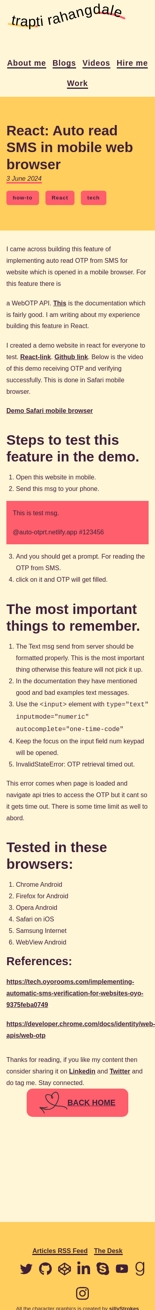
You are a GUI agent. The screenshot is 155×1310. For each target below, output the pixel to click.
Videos (96, 63)
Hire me (132, 63)
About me (26, 63)
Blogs (64, 63)
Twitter (120, 1068)
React (60, 198)
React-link (35, 356)
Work (77, 84)
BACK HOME (77, 1100)
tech (93, 198)
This (59, 303)
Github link (71, 356)
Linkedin (82, 1068)
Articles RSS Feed (60, 1250)
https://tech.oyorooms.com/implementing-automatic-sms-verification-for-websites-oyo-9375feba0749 (74, 991)
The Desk (108, 1250)
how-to (23, 198)
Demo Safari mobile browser (49, 410)
